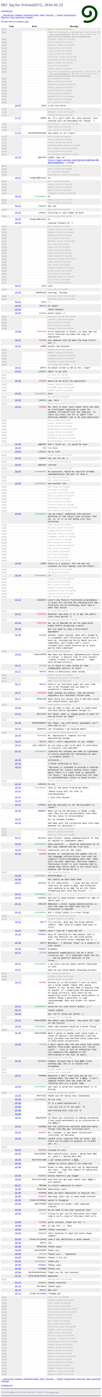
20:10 (18, 1276)
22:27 (4, 1321)
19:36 (18, 943)
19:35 (18, 934)
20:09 (18, 1261)
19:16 (18, 623)
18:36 (4, 181)
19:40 (4, 979)
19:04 (18, 458)
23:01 (4, 1324)
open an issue (54, 1392)
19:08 (4, 537)
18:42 (4, 187)
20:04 (18, 1150)
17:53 (4, 124)
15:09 (4, 69)
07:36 (4, 51)
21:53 (4, 1318)
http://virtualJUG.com (60, 34)
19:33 (18, 912)
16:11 (4, 88)
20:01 (18, 1118)
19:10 (4, 569)
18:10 (4, 151)
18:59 (18, 293)
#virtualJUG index (31, 15)
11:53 (4, 60)
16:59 (18, 106)
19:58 (18, 1087)
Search (60, 15)
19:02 (18, 381)
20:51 (4, 1309)
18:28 (4, 169)
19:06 (4, 531)
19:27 (18, 838)
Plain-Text (5, 17)
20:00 (18, 1099)
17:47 (18, 118)
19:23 (4, 781)
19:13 (18, 600)
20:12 (18, 1294)
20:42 (4, 1300)
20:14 (4, 1297)
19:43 (4, 1017)
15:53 (4, 79)
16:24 (4, 90)
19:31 (18, 883)
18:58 (4, 289)
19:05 (4, 477)
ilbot (24, 1392)
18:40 (4, 184)
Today (42, 15)
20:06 (18, 1163)
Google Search (70, 15)
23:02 (4, 1359)
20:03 (18, 1132)
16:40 (4, 93)
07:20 (4, 48)
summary (29, 17)
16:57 (4, 96)
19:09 (4, 549)
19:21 (18, 742)
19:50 (4, 1030)
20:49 (4, 1306)
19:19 (18, 729)
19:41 (18, 982)
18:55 (4, 232)
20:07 (18, 1185)
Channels (18, 15)
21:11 (4, 1315)
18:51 (4, 200)
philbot (12, 1392)
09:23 (4, 57)
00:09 (4, 42)
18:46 (4, 190)
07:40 (4, 54)
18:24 (4, 166)
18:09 (4, 148)
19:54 (4, 1069)
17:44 (4, 115)
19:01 (18, 340)
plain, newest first (18, 17)
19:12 (4, 594)
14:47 (4, 66)
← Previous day (7, 15)
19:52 (4, 1058)
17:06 (4, 109)
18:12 (4, 154)
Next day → (51, 15)
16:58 (4, 102)
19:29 (18, 854)
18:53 (18, 206)
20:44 (4, 1303)
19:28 (18, 844)
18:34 (4, 175)
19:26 (4, 835)
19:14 (18, 614)
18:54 (4, 226)
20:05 (18, 1154)
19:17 (18, 666)
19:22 (18, 760)
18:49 (4, 193)
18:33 (4, 172)
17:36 (4, 112)
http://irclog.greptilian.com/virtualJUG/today (69, 36)
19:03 (4, 426)
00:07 (4, 29)
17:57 (4, 139)
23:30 (4, 1374)
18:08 (4, 145)
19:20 (4, 732)
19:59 (18, 1096)
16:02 (4, 82)
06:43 (4, 45)
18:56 (4, 250)
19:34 (18, 922)
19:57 (18, 1076)
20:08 (18, 1189)
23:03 (4, 1365)
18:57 (4, 271)
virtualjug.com (7, 11)
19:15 (4, 620)
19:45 (18, 1020)
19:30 (4, 872)
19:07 (4, 534)
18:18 (18, 157)
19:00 (4, 323)
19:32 (18, 898)
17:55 (4, 137)
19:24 (18, 797)
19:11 (4, 582)
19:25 (18, 823)
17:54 (18, 133)
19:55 (4, 1072)
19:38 (4, 973)
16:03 (4, 85)
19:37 (18, 953)
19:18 (18, 708)
